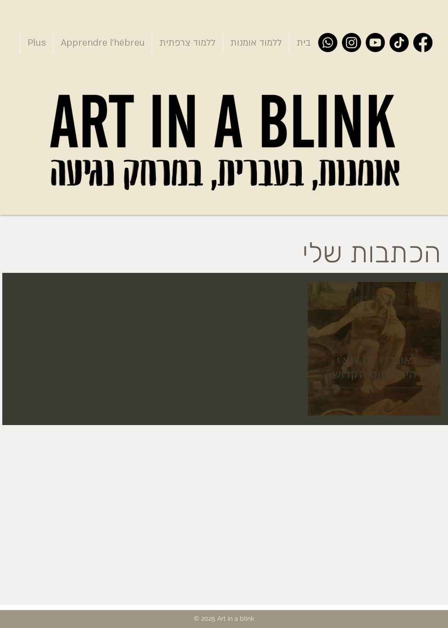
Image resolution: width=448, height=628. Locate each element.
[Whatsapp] (327, 42)
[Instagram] (351, 42)
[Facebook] (422, 42)
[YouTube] (375, 42)
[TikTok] (399, 42)
